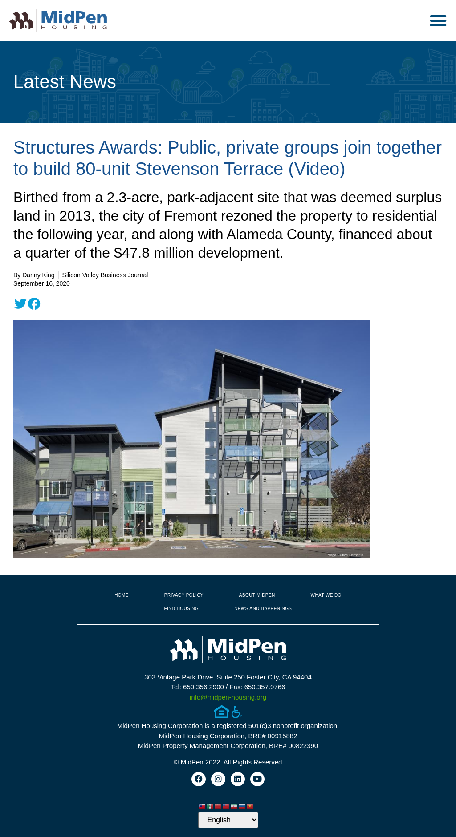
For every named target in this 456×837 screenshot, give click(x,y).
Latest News (64, 81)
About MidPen (257, 595)
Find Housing (181, 608)
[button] (438, 20)
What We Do (326, 595)
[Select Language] (228, 820)
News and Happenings (263, 608)
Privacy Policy (184, 595)
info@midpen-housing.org (228, 697)
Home (121, 595)
